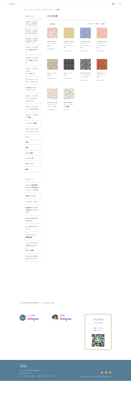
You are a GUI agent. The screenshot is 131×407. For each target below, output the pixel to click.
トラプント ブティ (31, 222)
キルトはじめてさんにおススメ (31, 242)
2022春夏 (58, 9)
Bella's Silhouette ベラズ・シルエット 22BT (53, 43)
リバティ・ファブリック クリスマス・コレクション (31, 105)
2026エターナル (30, 215)
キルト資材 (29, 166)
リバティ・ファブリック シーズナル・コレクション (41, 9)
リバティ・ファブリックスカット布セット (31, 72)
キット (27, 150)
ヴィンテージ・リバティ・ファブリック (31, 83)
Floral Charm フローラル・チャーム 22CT (102, 75)
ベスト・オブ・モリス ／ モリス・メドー (31, 142)
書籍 (26, 183)
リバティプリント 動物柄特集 (32, 259)
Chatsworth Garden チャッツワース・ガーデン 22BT (85, 75)
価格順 (97, 23)
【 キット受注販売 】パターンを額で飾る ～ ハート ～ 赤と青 (32, 204)
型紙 (26, 160)
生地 (26, 155)
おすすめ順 (90, 23)
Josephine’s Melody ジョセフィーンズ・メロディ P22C (53, 104)
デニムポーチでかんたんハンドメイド (31, 282)
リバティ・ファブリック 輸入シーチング (31, 61)
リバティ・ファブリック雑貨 (31, 126)
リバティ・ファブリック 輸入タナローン (31, 49)
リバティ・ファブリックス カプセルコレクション (31, 40)
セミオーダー (29, 171)
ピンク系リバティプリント (31, 250)
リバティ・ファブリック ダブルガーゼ (31, 116)
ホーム (25, 9)
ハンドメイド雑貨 (31, 133)
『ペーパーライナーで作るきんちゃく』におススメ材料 (31, 269)
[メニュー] (120, 3)
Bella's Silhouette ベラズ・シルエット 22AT (69, 104)
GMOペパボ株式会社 (97, 402)
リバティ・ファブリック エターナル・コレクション (31, 23)
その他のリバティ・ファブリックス (31, 94)
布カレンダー (29, 177)
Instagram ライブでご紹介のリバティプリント (32, 231)
